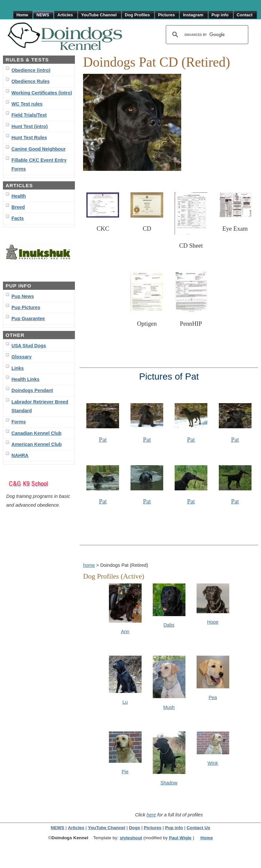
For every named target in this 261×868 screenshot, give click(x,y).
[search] (206, 35)
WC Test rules (27, 103)
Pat (103, 439)
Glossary (21, 356)
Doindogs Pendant (32, 390)
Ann (125, 631)
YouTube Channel (106, 827)
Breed (18, 207)
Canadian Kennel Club (36, 433)
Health (18, 196)
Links (17, 368)
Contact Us (198, 827)
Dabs (169, 625)
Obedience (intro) (30, 70)
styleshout (131, 837)
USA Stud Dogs (28, 345)
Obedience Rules (30, 81)
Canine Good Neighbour (38, 149)
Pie (125, 771)
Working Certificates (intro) (41, 92)
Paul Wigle (180, 837)
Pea (213, 697)
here (151, 814)
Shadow (168, 782)
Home (206, 837)
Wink (213, 763)
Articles (76, 827)
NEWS (57, 827)
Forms (18, 421)
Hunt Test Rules (29, 137)
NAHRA (19, 455)
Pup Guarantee (28, 318)
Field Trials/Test (29, 115)
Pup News (22, 296)
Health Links (25, 379)
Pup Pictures (25, 307)
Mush (169, 707)
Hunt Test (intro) (29, 126)
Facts (17, 218)
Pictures (153, 827)
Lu (125, 702)
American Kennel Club (36, 444)
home (89, 565)
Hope (212, 622)
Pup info (174, 827)
